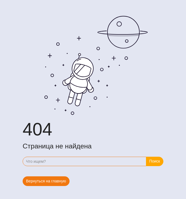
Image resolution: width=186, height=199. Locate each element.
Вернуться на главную (46, 181)
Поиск (154, 161)
